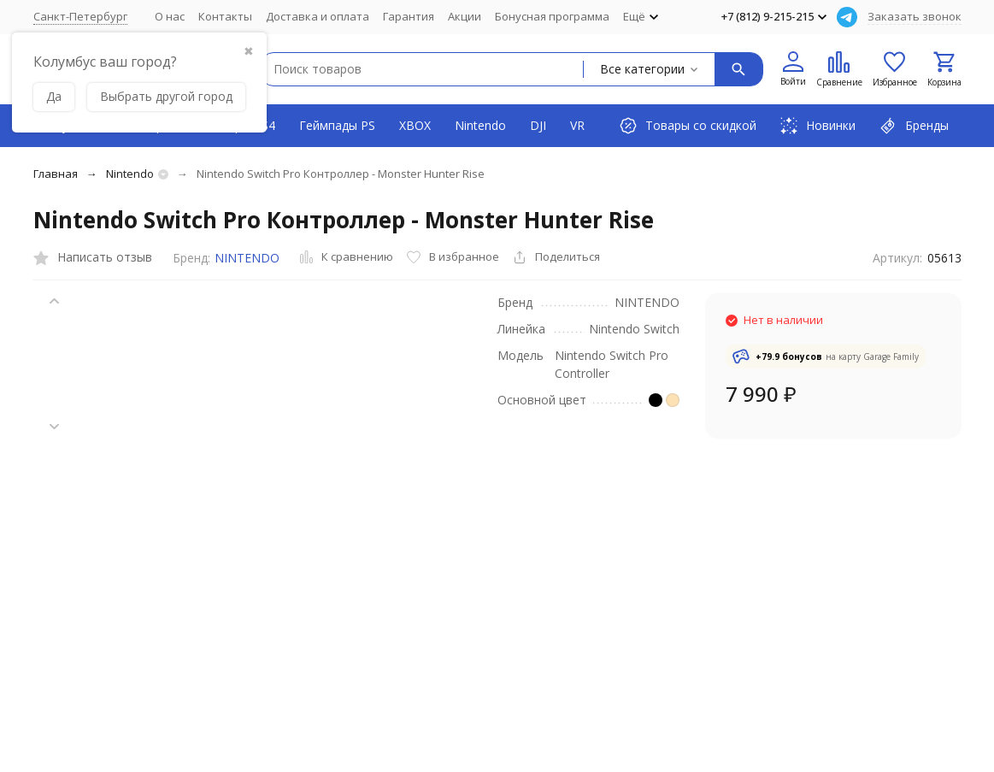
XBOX (415, 125)
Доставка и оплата (317, 16)
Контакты (225, 16)
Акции (464, 16)
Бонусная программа (552, 16)
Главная (55, 173)
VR (577, 125)
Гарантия (408, 16)
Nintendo (480, 125)
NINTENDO (247, 258)
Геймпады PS (337, 125)
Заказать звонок (915, 16)
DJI (538, 125)
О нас (170, 16)
